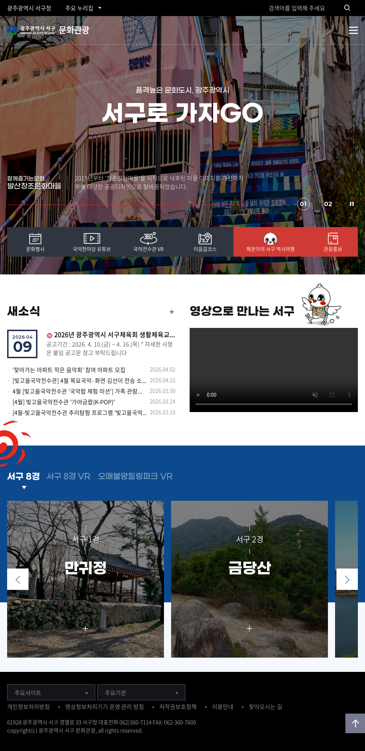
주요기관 (115, 692)
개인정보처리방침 (28, 706)
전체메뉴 (353, 30)
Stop (351, 204)
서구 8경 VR (68, 476)
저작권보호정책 (178, 706)
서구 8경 (23, 476)
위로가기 (355, 723)
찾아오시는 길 (265, 706)
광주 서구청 (29, 8)
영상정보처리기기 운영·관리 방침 (104, 706)
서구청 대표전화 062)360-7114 (116, 722)
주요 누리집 (79, 8)
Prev (18, 579)
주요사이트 (28, 692)
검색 (347, 8)
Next (347, 579)
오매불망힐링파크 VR (135, 476)
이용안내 (222, 706)
